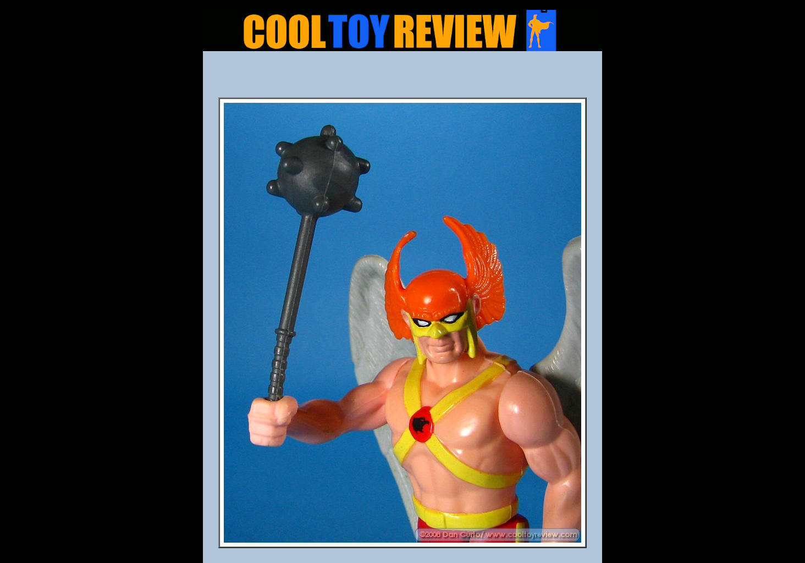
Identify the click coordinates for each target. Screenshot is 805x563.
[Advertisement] (402, 77)
